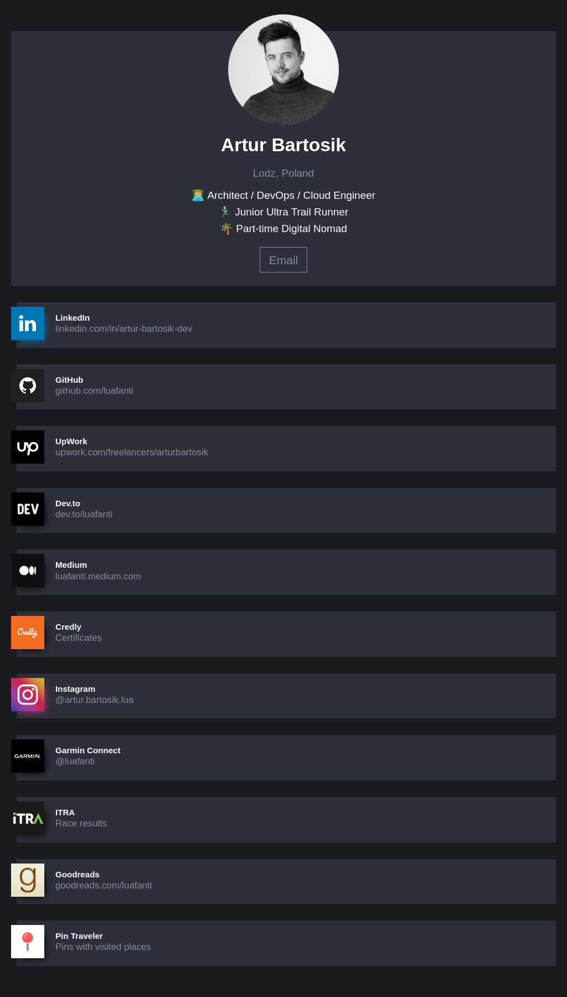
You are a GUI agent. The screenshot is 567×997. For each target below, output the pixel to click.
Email (283, 260)
